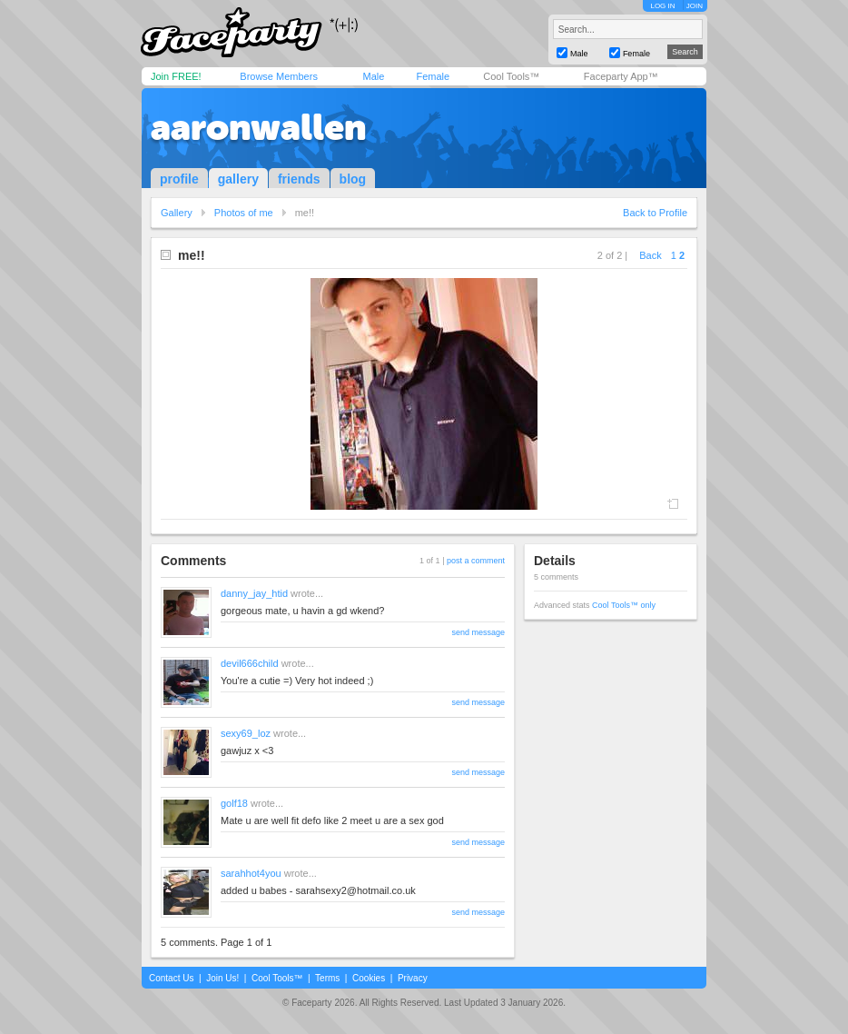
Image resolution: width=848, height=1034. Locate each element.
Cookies (368, 978)
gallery (238, 179)
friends (299, 179)
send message (478, 632)
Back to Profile (655, 212)
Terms (327, 978)
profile (179, 179)
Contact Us (171, 978)
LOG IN (662, 6)
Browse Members (279, 76)
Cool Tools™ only (624, 605)
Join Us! (222, 978)
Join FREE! (176, 76)
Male (373, 76)
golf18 (234, 803)
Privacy (413, 978)
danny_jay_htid (254, 593)
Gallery (176, 212)
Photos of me (243, 212)
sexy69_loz (246, 733)
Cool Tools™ (511, 76)
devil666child (250, 663)
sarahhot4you (251, 873)
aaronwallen (258, 127)
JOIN (694, 6)
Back (650, 255)
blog (353, 179)
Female (432, 76)
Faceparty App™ (621, 76)
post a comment (476, 560)
